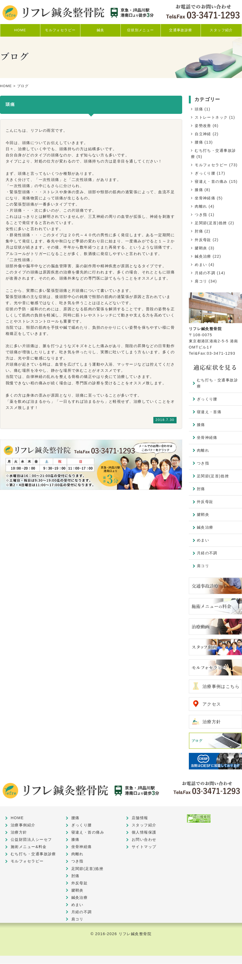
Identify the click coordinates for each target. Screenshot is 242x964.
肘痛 (199, 231)
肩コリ (201, 281)
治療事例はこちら (221, 686)
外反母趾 (203, 240)
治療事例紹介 (23, 825)
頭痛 (199, 109)
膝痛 (199, 190)
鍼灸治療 (203, 256)
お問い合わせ (144, 840)
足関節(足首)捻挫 (211, 223)
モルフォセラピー (211, 165)
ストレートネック (211, 117)
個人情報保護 (144, 832)
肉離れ (201, 206)
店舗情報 (140, 818)
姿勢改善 (203, 125)
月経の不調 (205, 273)
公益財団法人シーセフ (31, 840)
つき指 (201, 214)
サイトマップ (144, 847)
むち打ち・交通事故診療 (217, 383)
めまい (201, 264)
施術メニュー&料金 (29, 847)
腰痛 (199, 142)
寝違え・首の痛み (211, 181)
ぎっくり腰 (205, 173)
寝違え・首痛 (209, 412)
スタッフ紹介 (144, 825)
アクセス (211, 704)
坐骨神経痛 (205, 198)
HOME (6, 86)
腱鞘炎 (201, 248)
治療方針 (211, 722)
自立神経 (203, 134)
